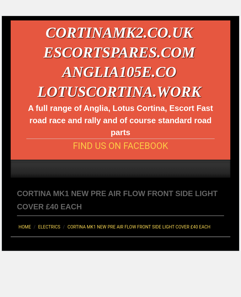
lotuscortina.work (119, 91)
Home (25, 226)
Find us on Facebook (120, 146)
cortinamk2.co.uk (119, 32)
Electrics (49, 226)
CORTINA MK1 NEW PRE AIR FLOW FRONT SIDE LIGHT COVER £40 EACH (139, 226)
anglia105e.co (119, 71)
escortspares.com (119, 52)
